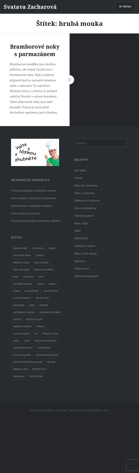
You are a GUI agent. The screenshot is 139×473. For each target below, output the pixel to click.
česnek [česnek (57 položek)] (51, 361)
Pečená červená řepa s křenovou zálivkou (36, 220)
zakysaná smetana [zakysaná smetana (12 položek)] (45, 340)
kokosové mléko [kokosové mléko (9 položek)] (43, 269)
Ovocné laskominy (85, 208)
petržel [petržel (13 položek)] (44, 305)
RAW (77, 230)
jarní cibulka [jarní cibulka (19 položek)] (41, 262)
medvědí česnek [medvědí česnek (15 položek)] (22, 283)
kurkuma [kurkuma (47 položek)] (28, 276)
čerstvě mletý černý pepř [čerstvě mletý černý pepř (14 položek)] (27, 361)
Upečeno (79, 261)
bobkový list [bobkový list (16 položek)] (20, 248)
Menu (127, 6)
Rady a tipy (81, 223)
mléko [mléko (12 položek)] (40, 283)
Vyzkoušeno (81, 268)
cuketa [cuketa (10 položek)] (39, 255)
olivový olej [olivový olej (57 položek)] (42, 297)
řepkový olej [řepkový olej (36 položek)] (20, 368)
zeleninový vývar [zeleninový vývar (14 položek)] (23, 347)
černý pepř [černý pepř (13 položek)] (44, 347)
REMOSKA (81, 238)
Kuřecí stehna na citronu (26, 213)
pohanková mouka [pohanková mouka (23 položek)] (24, 312)
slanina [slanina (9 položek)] (40, 326)
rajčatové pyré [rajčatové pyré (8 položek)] (34, 319)
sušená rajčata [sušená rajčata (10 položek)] (21, 333)
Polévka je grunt (84, 215)
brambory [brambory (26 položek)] (38, 248)
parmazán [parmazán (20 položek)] (19, 305)
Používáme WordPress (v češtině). (48, 410)
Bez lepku (80, 170)
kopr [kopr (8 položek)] (15, 276)
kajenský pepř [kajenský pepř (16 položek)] (21, 269)
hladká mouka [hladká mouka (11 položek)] (21, 262)
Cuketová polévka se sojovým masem (33, 190)
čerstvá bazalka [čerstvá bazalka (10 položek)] (22, 354)
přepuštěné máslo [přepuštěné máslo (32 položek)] (50, 312)
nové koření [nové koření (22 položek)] (50, 290)
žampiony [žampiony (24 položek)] (18, 376)
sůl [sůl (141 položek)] (36, 333)
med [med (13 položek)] (40, 276)
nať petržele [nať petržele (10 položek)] (32, 290)
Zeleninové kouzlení (86, 276)
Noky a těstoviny (84, 193)
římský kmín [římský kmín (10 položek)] (39, 368)
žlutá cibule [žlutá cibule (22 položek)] (36, 376)
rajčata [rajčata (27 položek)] (17, 319)
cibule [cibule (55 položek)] (51, 248)
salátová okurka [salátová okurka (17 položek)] (22, 326)
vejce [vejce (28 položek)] (16, 340)
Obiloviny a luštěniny (87, 200)
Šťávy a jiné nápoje (85, 253)
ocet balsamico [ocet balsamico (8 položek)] (22, 297)
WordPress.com (100, 410)
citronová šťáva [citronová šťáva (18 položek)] (22, 255)
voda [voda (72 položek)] (27, 340)
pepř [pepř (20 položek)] (32, 305)
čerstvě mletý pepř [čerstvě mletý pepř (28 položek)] (47, 354)
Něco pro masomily (86, 185)
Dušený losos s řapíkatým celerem (31, 205)
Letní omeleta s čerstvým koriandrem (33, 198)
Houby (78, 177)
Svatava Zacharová (30, 6)
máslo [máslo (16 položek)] (16, 290)
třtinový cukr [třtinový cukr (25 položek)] (50, 333)
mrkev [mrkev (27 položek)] (52, 283)
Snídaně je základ (84, 245)
